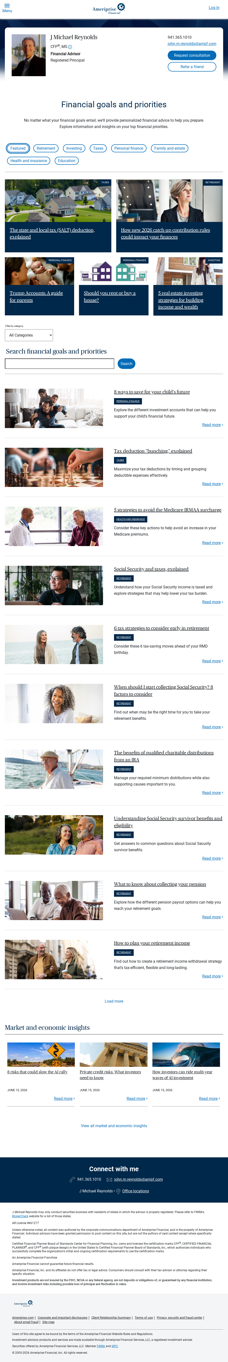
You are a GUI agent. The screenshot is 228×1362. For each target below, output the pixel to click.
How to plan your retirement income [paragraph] (152, 943)
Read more (211, 424)
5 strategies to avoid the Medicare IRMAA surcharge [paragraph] (167, 510)
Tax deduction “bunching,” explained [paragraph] (153, 451)
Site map (48, 1322)
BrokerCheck (20, 1216)
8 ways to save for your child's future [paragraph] (152, 392)
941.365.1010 (180, 37)
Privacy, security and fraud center (179, 1317)
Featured (18, 148)
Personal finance (128, 148)
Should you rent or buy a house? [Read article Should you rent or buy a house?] (110, 297)
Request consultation (192, 55)
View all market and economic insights (114, 1126)
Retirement (46, 148)
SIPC (115, 1346)
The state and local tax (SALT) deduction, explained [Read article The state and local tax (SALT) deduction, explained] (52, 234)
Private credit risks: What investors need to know (110, 1075)
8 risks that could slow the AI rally (37, 1072)
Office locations (132, 1191)
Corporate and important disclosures (63, 1317)
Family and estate (169, 148)
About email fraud (26, 1322)
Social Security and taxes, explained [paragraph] (151, 569)
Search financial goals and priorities (56, 351)
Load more (114, 1001)
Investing (74, 148)
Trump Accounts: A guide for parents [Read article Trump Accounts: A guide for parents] (36, 297)
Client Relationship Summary (111, 1317)
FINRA (101, 1346)
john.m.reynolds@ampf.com (192, 43)
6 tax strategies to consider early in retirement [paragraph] (161, 628)
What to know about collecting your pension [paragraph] (160, 884)
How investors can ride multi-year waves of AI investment (182, 1075)
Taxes (98, 148)
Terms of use (144, 1317)
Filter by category (14, 326)
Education (66, 160)
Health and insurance (28, 160)
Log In (214, 7)
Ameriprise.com (23, 1317)
